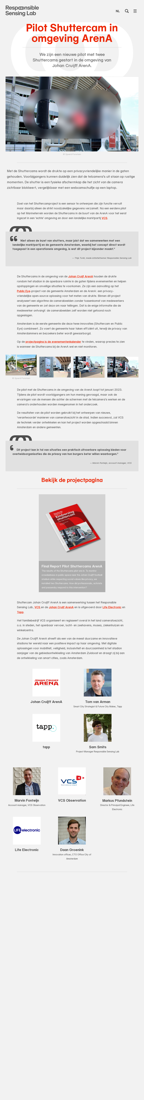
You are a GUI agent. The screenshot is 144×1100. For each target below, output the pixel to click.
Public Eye (23, 291)
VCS (104, 218)
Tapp (20, 612)
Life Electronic (112, 607)
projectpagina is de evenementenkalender (53, 342)
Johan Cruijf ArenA (80, 276)
